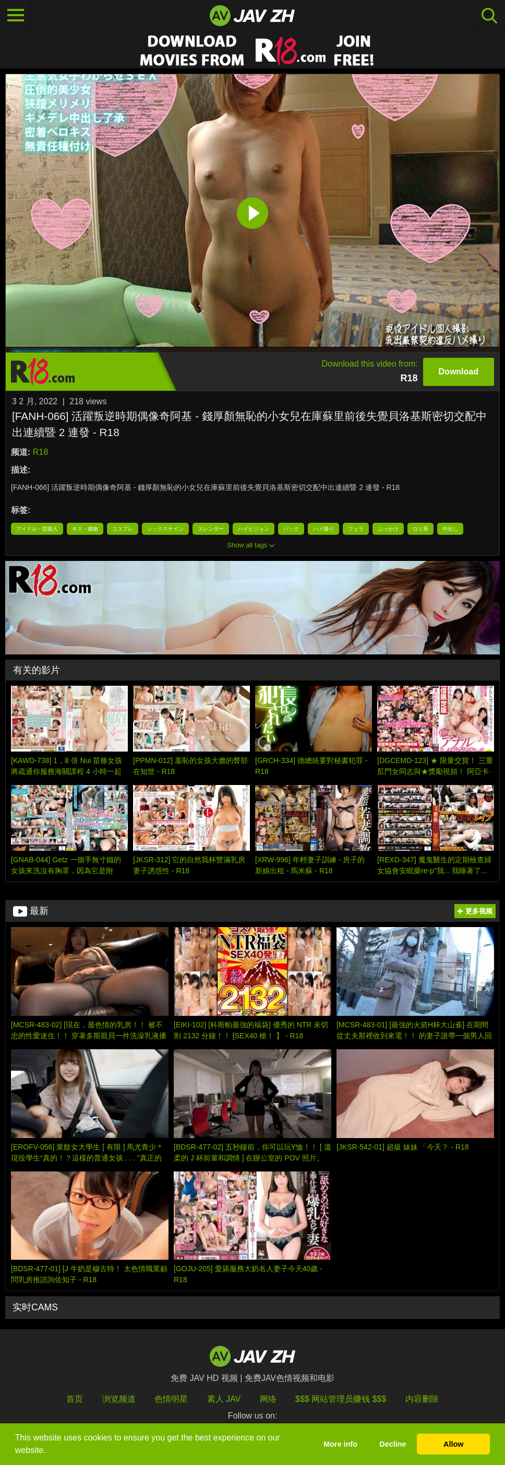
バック (291, 529)
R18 (40, 452)
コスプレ (122, 529)
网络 (268, 1398)
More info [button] (340, 1444)
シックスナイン (165, 529)
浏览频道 (119, 1398)
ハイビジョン (253, 529)
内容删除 (422, 1398)
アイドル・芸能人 (37, 529)
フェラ (356, 529)
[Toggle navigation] (15, 15)
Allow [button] (453, 1444)
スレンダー (211, 529)
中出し (450, 529)
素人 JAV (224, 1398)
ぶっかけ (388, 529)
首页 (74, 1398)
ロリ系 (420, 529)
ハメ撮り (323, 529)
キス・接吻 (85, 529)
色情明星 (171, 1398)
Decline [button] (392, 1444)
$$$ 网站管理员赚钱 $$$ (340, 1398)
